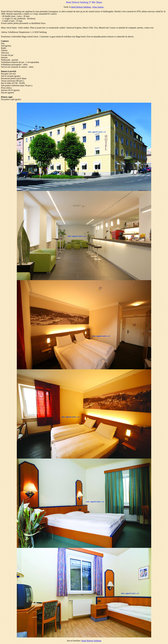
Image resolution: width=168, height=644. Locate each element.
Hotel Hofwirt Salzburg (81, 7)
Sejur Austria (97, 7)
